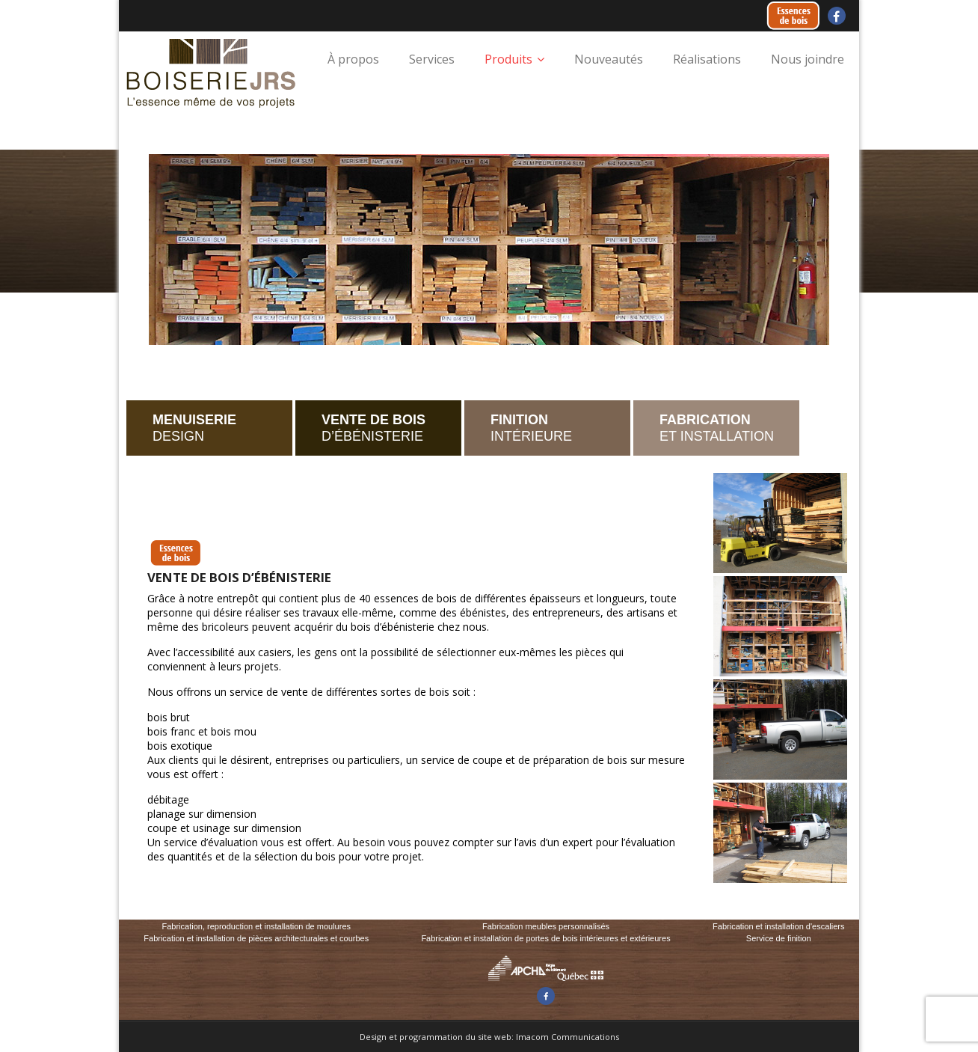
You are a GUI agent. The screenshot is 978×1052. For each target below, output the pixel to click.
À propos (353, 59)
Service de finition (778, 938)
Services (432, 59)
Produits (508, 59)
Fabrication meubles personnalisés (545, 926)
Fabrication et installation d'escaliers (778, 926)
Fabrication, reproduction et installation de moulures (256, 926)
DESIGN (194, 428)
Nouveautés (608, 59)
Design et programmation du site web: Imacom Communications (489, 1036)
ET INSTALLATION (716, 428)
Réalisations (707, 59)
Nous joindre (807, 59)
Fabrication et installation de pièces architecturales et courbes (256, 938)
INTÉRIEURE (531, 428)
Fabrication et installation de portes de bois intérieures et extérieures (545, 938)
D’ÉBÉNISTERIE (373, 428)
